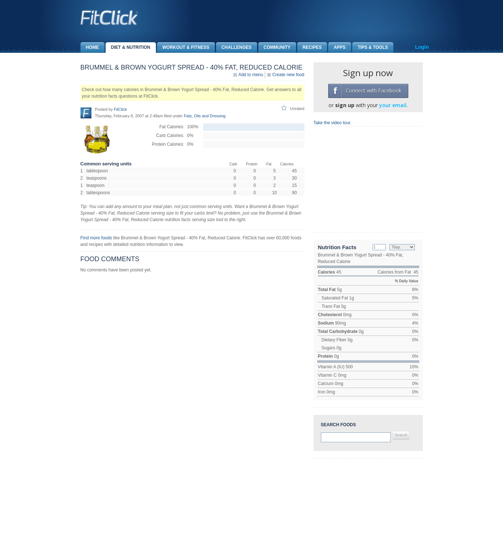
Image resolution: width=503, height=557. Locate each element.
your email (392, 105)
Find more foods (96, 237)
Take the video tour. (332, 122)
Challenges (234, 47)
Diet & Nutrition (128, 47)
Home (89, 47)
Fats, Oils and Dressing (204, 116)
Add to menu (250, 74)
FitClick (120, 109)
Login (422, 47)
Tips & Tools (370, 47)
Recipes (309, 47)
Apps (337, 47)
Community (274, 47)
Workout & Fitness (183, 47)
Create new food (288, 74)
